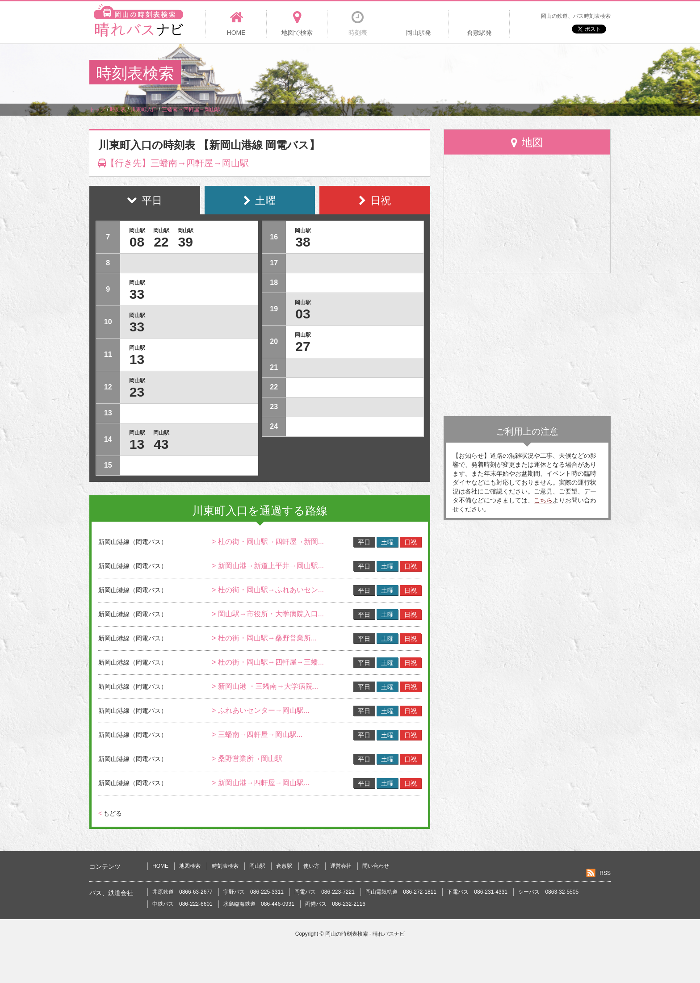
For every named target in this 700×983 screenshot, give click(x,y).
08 (137, 241)
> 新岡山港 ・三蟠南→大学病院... (265, 686)
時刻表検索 (225, 866)
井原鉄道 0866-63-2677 (182, 892)
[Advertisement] (448, 73)
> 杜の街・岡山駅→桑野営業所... (264, 638)
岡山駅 (257, 866)
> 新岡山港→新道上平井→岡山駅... (268, 565)
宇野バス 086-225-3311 (253, 892)
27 (302, 346)
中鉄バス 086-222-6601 (182, 904)
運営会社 (341, 866)
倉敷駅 (284, 866)
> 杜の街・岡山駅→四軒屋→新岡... (268, 541)
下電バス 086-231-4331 (477, 892)
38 (302, 241)
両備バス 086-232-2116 (335, 904)
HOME (160, 866)
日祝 (410, 542)
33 (137, 294)
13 (137, 359)
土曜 (387, 542)
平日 (364, 542)
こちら (543, 500)
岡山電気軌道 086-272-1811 (400, 892)
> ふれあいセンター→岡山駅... (261, 710)
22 (161, 241)
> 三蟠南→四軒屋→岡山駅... (257, 734)
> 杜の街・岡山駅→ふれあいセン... (268, 590)
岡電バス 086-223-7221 (324, 892)
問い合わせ (375, 866)
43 (161, 444)
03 (302, 313)
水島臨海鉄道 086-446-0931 (258, 904)
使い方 (311, 866)
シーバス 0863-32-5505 (548, 892)
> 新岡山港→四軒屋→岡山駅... (261, 782)
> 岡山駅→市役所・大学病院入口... (268, 614)
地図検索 (190, 866)
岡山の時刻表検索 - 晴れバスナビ (365, 934)
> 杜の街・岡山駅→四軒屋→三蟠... (268, 662)
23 (137, 392)
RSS (605, 873)
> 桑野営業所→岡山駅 (247, 758)
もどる (110, 813)
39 (185, 241)
